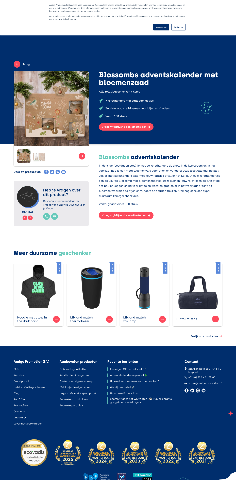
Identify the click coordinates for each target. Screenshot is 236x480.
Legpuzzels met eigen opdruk (77, 393)
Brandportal (21, 381)
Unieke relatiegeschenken (30, 387)
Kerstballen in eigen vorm (75, 375)
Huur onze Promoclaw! (124, 393)
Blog (17, 393)
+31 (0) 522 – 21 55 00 (199, 377)
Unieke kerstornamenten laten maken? (134, 381)
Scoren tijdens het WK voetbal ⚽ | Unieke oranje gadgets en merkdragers (141, 400)
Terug (22, 64)
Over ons (19, 411)
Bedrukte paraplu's (71, 405)
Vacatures (20, 417)
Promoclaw (21, 405)
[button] (23, 156)
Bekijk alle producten (206, 336)
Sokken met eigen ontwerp (76, 381)
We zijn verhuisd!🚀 (122, 387)
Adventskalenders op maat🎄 (128, 375)
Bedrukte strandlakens (73, 399)
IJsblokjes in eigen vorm (74, 387)
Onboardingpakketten (73, 369)
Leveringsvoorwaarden (28, 423)
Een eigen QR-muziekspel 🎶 (128, 369)
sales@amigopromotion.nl (203, 383)
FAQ (16, 369)
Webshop (19, 375)
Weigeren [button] (178, 27)
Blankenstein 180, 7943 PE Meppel (202, 370)
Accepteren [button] (161, 27)
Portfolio (19, 399)
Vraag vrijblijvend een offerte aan (126, 126)
